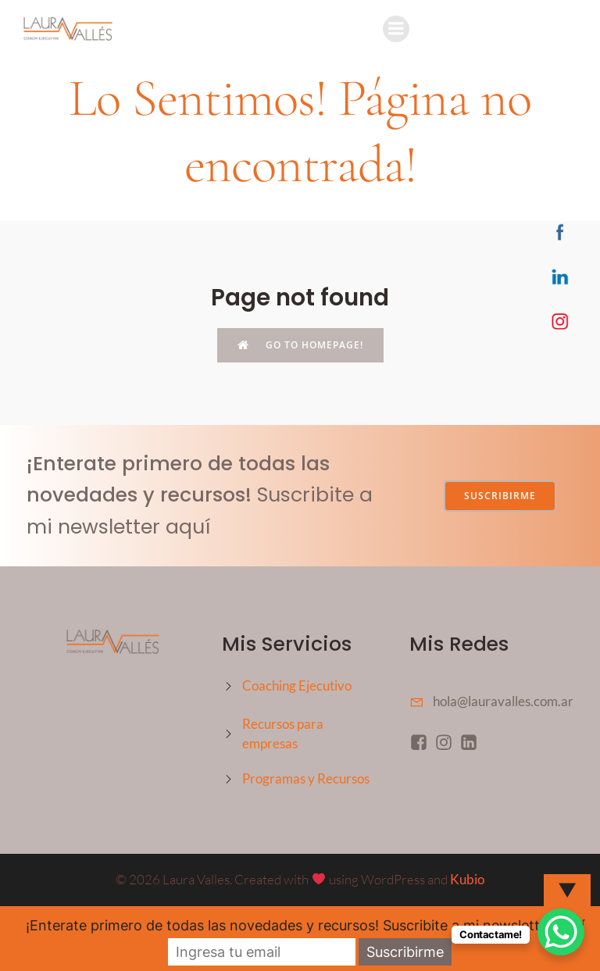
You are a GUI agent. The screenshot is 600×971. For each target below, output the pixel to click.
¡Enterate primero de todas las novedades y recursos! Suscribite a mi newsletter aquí (305, 925)
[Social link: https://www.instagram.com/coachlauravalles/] (446, 741)
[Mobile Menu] (396, 29)
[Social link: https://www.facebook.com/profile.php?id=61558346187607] (421, 741)
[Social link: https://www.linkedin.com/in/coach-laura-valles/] (471, 741)
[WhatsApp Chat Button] (561, 932)
